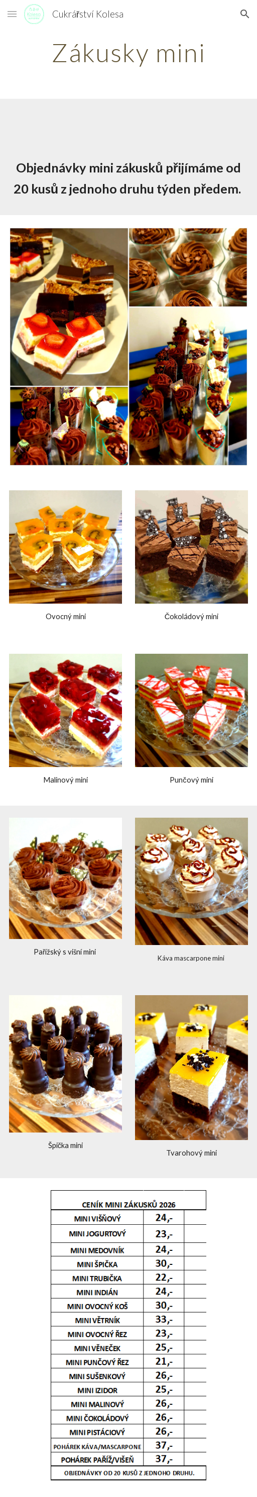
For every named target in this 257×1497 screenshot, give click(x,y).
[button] (12, 14)
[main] (128, 53)
